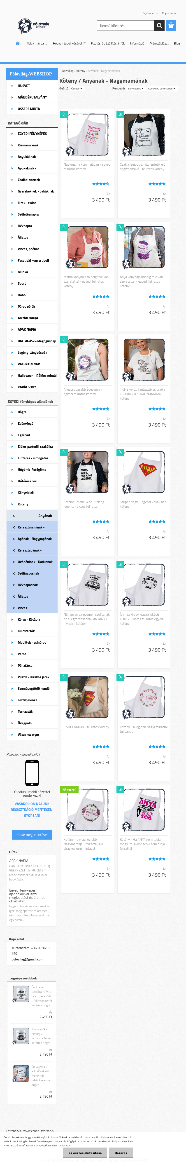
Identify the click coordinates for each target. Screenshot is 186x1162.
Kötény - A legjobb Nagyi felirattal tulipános (144, 729)
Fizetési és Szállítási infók (108, 43)
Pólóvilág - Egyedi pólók (23, 754)
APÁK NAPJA (18, 860)
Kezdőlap (68, 70)
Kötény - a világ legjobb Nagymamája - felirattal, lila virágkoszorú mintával (83, 844)
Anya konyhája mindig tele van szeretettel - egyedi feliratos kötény (141, 281)
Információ (137, 43)
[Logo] (37, 25)
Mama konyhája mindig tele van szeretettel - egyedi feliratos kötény (86, 281)
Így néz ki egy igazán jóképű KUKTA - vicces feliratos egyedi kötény (142, 619)
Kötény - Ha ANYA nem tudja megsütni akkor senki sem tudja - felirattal (143, 844)
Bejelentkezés (150, 13)
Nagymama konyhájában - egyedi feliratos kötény (87, 166)
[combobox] (136, 88)
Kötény (81, 70)
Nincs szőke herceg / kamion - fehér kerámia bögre (41, 1036)
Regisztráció (169, 13)
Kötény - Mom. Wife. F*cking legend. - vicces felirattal (84, 504)
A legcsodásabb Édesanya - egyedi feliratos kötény (83, 391)
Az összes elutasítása (85, 1153)
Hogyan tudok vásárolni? (69, 43)
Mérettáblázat (159, 43)
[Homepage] (18, 43)
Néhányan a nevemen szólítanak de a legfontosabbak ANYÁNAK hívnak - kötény (87, 619)
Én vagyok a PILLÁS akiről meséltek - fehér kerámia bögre (40, 1075)
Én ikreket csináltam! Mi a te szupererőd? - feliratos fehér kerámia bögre (41, 996)
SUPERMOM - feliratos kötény (87, 727)
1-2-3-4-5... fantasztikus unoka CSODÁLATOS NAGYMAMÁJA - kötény (142, 394)
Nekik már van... (37, 43)
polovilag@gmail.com (27, 959)
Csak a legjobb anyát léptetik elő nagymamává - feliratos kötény (142, 166)
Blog (177, 43)
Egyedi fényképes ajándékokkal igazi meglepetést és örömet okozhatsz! (27, 895)
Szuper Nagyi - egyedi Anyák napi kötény (143, 504)
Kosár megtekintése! (32, 834)
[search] (159, 25)
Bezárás (121, 1153)
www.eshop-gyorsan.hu (39, 1130)
